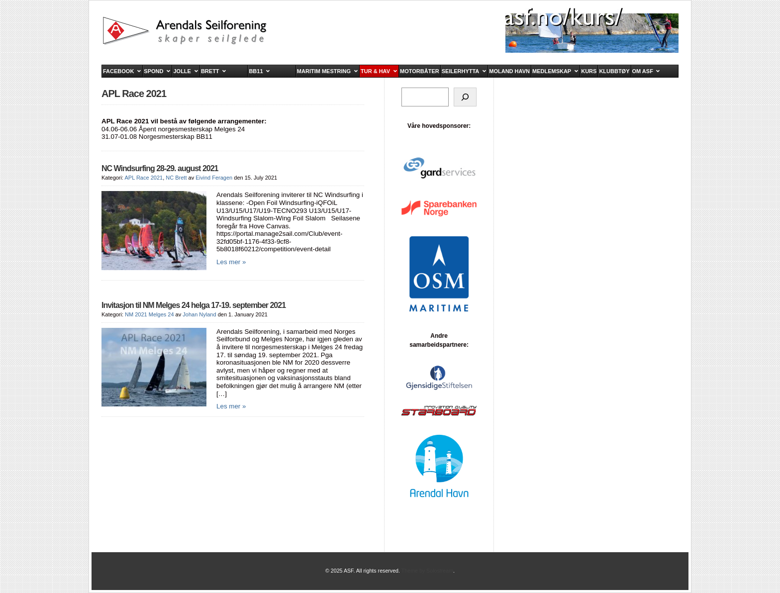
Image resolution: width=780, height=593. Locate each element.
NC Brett (176, 178)
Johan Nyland (199, 314)
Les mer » (231, 262)
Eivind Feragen (213, 178)
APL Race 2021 (143, 178)
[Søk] (465, 97)
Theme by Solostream (427, 571)
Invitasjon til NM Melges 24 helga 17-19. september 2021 (193, 305)
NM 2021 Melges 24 (149, 314)
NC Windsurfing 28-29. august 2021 (159, 168)
